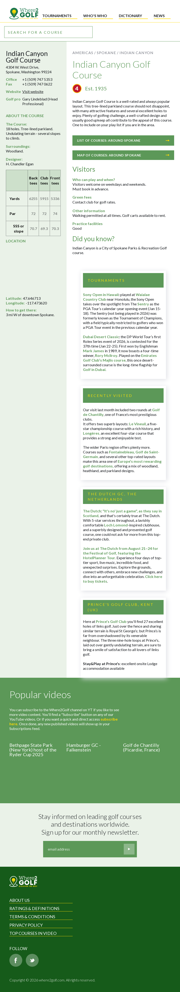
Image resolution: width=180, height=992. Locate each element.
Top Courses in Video (32, 933)
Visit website (32, 91)
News (159, 15)
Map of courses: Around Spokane (123, 155)
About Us (19, 900)
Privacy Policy (26, 925)
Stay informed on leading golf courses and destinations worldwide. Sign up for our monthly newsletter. (90, 824)
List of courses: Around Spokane (123, 140)
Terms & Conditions (32, 916)
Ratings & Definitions (34, 908)
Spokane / (108, 52)
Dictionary (130, 15)
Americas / (84, 52)
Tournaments (56, 15)
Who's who (95, 15)
